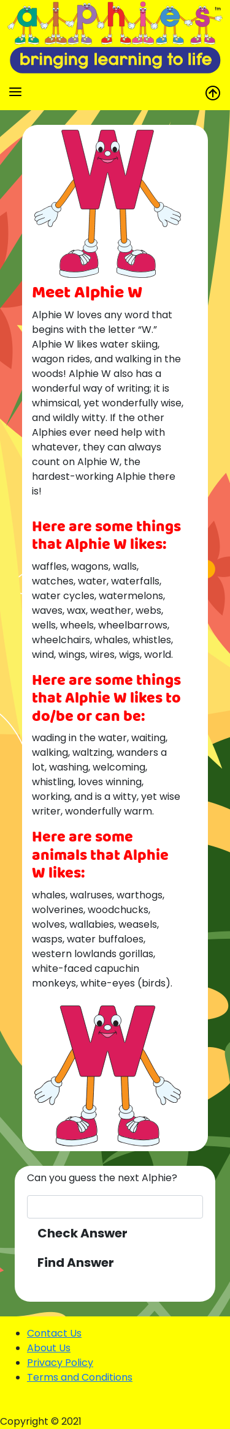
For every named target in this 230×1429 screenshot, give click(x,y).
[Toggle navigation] (15, 91)
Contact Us (54, 1333)
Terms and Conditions (79, 1377)
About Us (49, 1348)
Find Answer (75, 1262)
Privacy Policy (60, 1363)
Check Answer (82, 1233)
